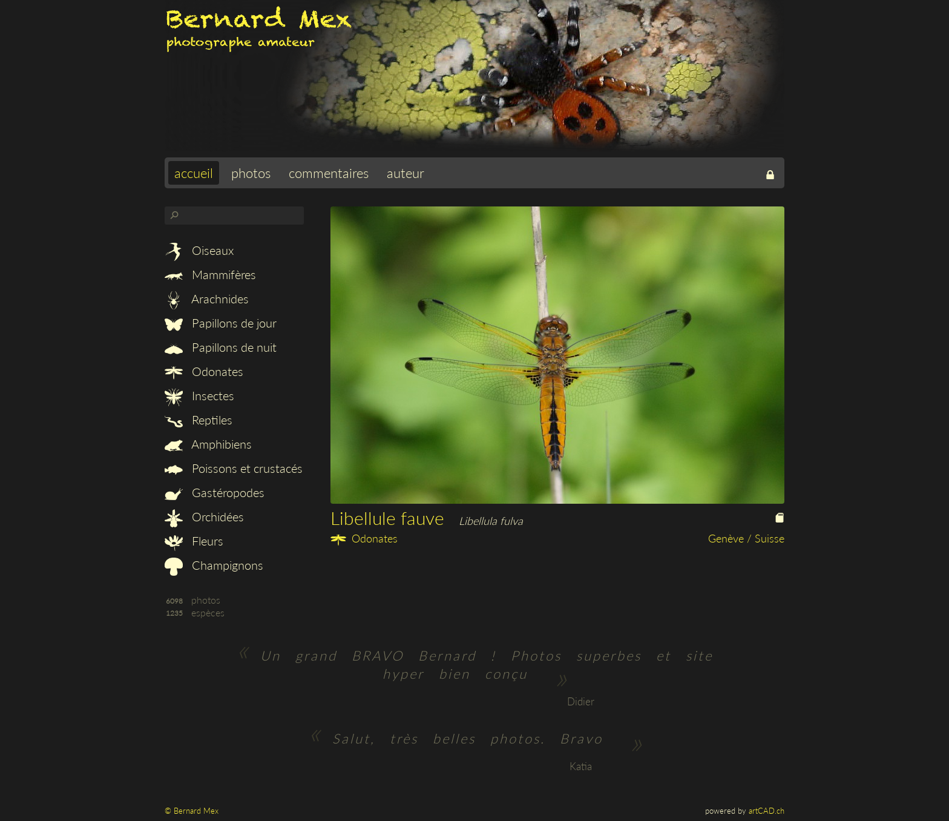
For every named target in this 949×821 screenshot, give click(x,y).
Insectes (199, 395)
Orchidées (204, 516)
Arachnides (207, 298)
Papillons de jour (221, 322)
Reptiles (198, 419)
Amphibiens (208, 444)
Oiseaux (199, 250)
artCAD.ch (766, 811)
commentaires (329, 173)
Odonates (204, 371)
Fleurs (194, 540)
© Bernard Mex (191, 811)
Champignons (214, 565)
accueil (193, 173)
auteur (405, 173)
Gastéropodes (214, 492)
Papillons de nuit (221, 347)
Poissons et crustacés (234, 468)
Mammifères (210, 274)
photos (251, 173)
